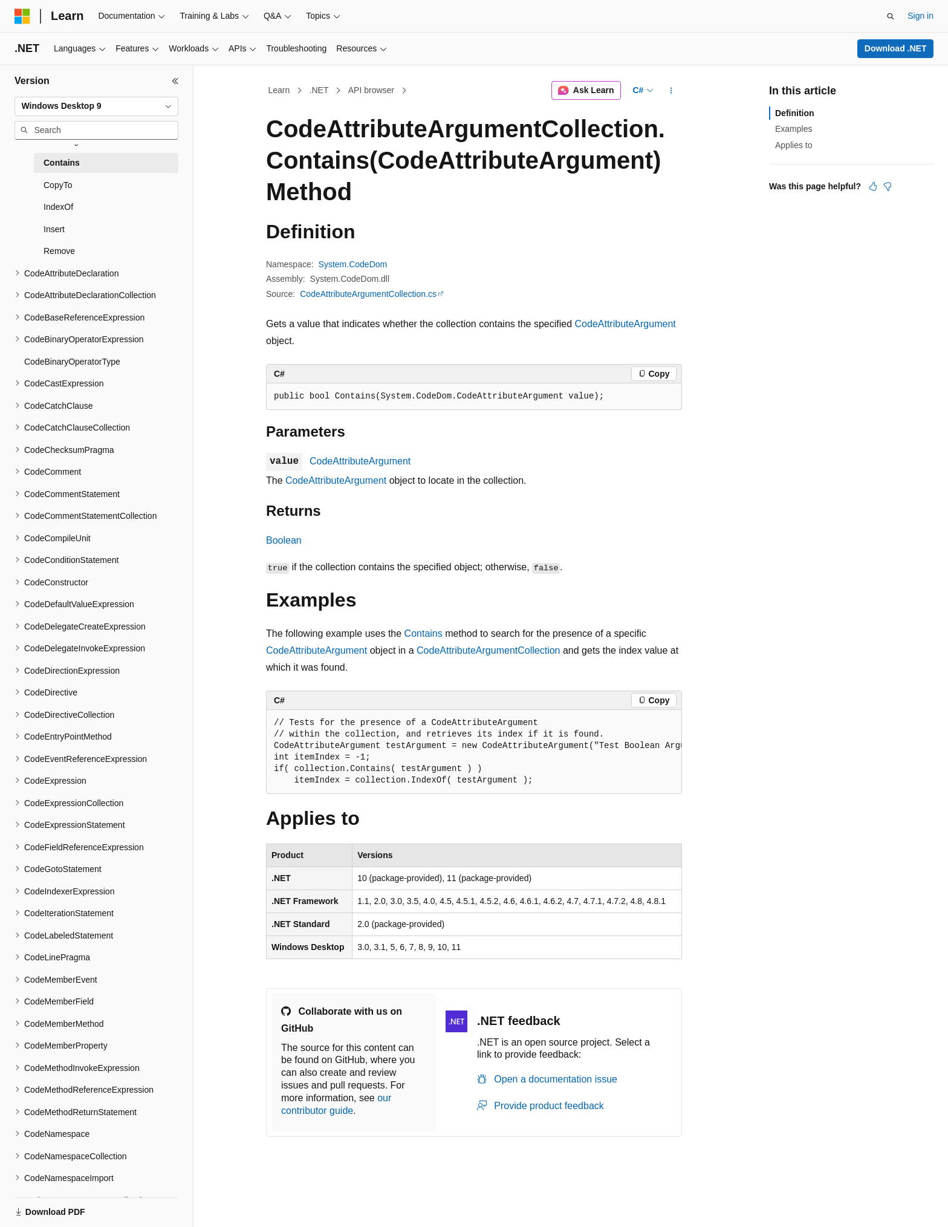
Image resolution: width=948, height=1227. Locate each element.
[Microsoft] (22, 16)
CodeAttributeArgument (625, 324)
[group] (474, 752)
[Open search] (890, 16)
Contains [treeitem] (62, 163)
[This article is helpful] (873, 186)
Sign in (920, 16)
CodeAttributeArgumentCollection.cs (368, 294)
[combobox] (96, 106)
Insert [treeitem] (54, 229)
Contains (423, 633)
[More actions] (671, 90)
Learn (279, 90)
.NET (319, 90)
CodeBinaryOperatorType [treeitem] (72, 361)
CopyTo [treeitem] (58, 185)
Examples (793, 129)
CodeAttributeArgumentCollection (488, 650)
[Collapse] (175, 81)
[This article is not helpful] (887, 186)
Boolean (284, 540)
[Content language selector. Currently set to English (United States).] (73, 1204)
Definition (794, 113)
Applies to (793, 145)
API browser (371, 90)
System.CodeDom (353, 264)
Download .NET (896, 48)
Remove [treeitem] (59, 251)
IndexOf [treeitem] (58, 207)
